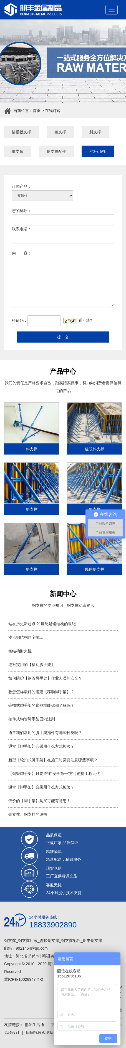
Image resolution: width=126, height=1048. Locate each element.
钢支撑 (60, 132)
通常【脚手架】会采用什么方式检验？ (41, 746)
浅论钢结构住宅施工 (25, 637)
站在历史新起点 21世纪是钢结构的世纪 (42, 624)
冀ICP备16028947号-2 (23, 979)
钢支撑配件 (56, 151)
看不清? (85, 320)
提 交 (63, 337)
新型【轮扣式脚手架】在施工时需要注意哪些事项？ (53, 760)
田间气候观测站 (39, 1032)
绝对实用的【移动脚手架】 (31, 664)
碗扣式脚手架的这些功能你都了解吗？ (41, 705)
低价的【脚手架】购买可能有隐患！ (39, 801)
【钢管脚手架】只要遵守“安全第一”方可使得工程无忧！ (56, 773)
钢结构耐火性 (20, 651)
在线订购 (53, 110)
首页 (37, 110)
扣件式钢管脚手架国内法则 (31, 719)
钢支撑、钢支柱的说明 (27, 814)
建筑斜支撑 (94, 449)
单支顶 (17, 151)
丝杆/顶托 (97, 151)
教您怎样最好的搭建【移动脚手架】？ (41, 692)
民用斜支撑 (94, 569)
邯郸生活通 (34, 1024)
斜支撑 (95, 132)
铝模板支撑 (21, 132)
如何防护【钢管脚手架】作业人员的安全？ (45, 678)
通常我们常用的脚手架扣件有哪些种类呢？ (45, 732)
